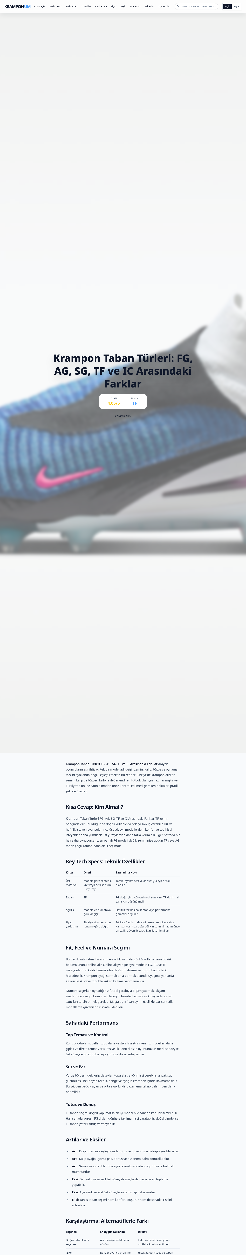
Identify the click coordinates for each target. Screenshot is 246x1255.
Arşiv (123, 6)
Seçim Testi (55, 6)
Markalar (135, 6)
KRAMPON (17, 6)
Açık (227, 6)
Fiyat (114, 6)
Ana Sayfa (39, 6)
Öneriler (86, 6)
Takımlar (149, 6)
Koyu (236, 6)
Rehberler (72, 6)
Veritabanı (101, 6)
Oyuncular (164, 6)
